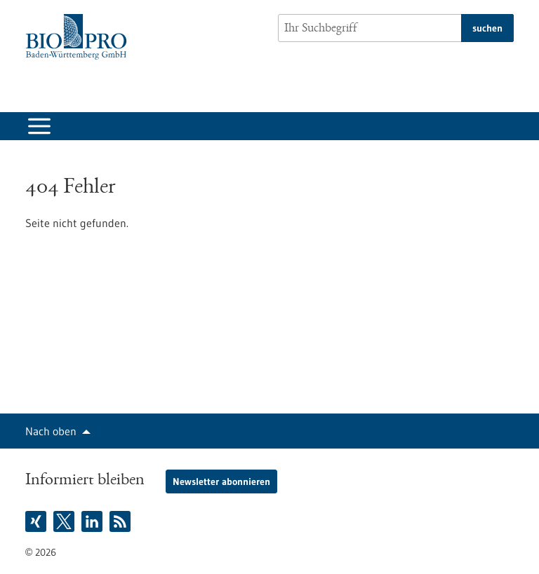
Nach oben (50, 431)
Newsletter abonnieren (221, 481)
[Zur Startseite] (79, 37)
